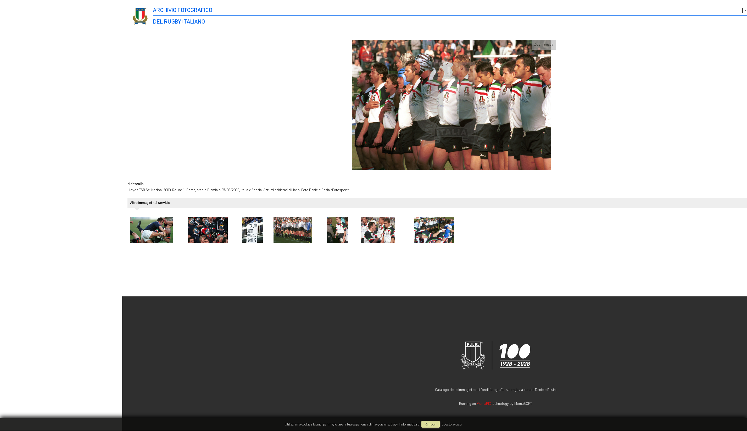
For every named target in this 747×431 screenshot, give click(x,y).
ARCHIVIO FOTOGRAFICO (182, 11)
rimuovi (430, 424)
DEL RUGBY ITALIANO (179, 22)
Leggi (394, 424)
